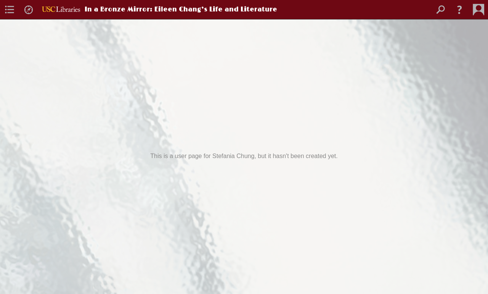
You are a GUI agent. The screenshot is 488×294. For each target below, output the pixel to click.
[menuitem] (9, 9)
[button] (459, 9)
